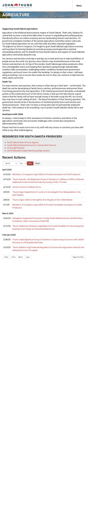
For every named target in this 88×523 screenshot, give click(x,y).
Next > (20, 257)
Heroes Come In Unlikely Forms (26, 187)
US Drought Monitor (16, 148)
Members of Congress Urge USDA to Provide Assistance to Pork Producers (46, 174)
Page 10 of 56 (78, 257)
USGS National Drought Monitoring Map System (28, 150)
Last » (28, 257)
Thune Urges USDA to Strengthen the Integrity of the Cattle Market (42, 200)
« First (6, 257)
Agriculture (15, 14)
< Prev (13, 257)
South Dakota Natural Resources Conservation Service (31, 145)
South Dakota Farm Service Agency (23, 142)
